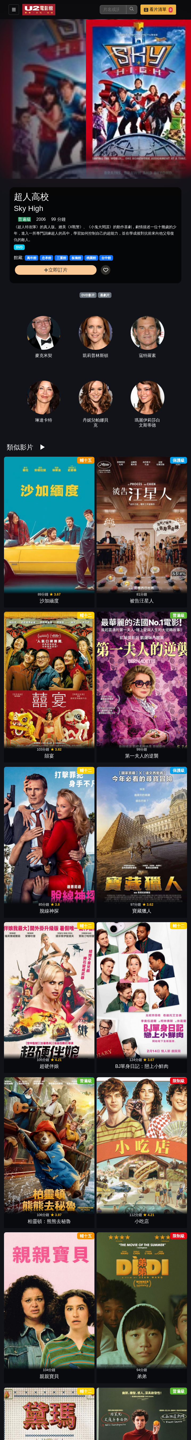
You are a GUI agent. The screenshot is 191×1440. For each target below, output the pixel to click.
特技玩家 (118, 820)
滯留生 (73, 895)
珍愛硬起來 (118, 1195)
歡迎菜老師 (73, 745)
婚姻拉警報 (28, 1120)
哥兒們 (28, 1345)
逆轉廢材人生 (28, 1045)
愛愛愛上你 (73, 1045)
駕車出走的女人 (28, 895)
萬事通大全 (28, 820)
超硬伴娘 (118, 595)
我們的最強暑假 (163, 1045)
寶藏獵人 (72, 595)
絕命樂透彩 (118, 745)
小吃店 (73, 670)
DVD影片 (87, 295)
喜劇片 (105, 295)
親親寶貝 (118, 670)
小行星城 (28, 1195)
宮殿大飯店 (163, 745)
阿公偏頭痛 (118, 895)
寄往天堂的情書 (28, 1270)
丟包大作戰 (118, 1345)
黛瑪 (28, 745)
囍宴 (118, 520)
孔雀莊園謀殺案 (118, 1120)
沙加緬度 (28, 520)
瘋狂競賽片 (118, 1420)
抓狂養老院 (163, 1270)
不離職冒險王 (73, 1270)
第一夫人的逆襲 (163, 520)
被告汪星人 (73, 520)
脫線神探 (28, 595)
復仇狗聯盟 (118, 1045)
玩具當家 (72, 1195)
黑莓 (163, 895)
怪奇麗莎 (72, 820)
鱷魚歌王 (72, 1345)
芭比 (163, 1120)
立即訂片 (56, 270)
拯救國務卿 (163, 820)
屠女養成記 (118, 1270)
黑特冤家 (163, 1345)
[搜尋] (113, 9)
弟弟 (163, 670)
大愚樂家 (72, 1120)
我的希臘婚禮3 (73, 970)
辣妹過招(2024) (118, 970)
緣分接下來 (28, 970)
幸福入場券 (73, 1420)
